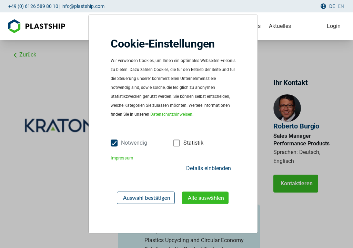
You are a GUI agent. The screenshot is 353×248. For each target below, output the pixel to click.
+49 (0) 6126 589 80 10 (33, 6)
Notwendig (134, 143)
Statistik (193, 143)
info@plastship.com (82, 6)
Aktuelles (280, 26)
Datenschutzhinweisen (171, 114)
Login (334, 26)
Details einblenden (208, 168)
